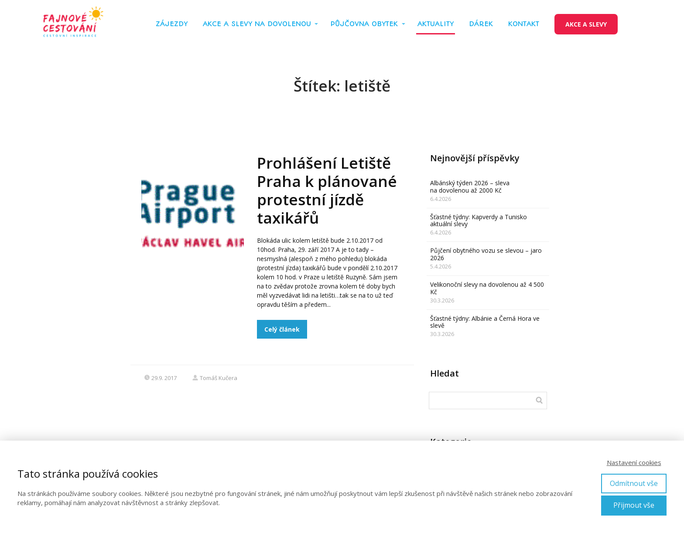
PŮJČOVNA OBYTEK (364, 24)
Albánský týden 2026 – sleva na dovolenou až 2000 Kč (470, 186)
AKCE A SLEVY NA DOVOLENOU (257, 24)
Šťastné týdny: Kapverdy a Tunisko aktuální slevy (478, 220)
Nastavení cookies (634, 462)
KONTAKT (523, 24)
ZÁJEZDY (172, 24)
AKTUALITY (435, 24)
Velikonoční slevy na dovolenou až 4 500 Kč (487, 288)
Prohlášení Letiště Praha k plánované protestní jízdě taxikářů (327, 190)
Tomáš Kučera (214, 378)
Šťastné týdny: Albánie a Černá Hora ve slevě (485, 322)
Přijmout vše (633, 505)
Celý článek (282, 329)
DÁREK (481, 24)
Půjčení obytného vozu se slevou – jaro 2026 (486, 254)
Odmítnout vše (634, 483)
